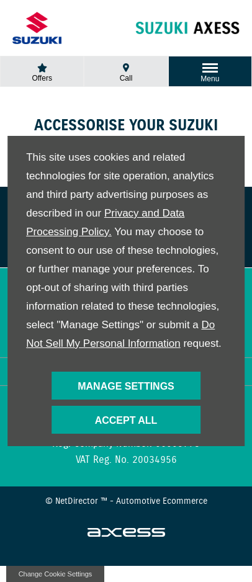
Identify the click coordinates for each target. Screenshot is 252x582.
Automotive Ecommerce (161, 501)
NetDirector (78, 501)
